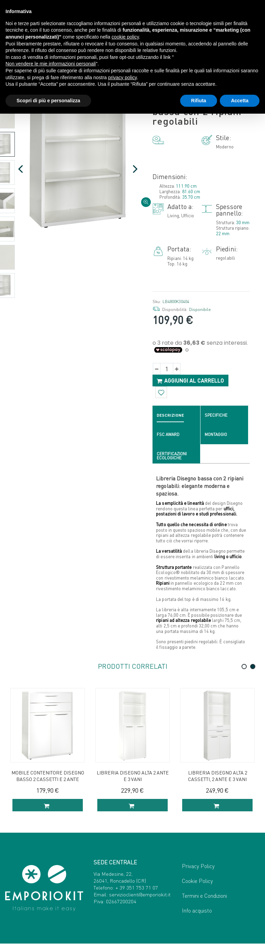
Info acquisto (197, 913)
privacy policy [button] (122, 77)
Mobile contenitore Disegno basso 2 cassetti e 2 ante (47, 777)
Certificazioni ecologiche (172, 457)
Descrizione (170, 416)
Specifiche (216, 416)
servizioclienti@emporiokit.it (139, 898)
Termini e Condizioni (204, 899)
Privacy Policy (198, 869)
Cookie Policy (197, 884)
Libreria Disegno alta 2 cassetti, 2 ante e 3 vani (217, 777)
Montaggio (216, 435)
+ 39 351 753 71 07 (137, 891)
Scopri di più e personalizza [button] (48, 100)
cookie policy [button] (125, 37)
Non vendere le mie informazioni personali (51, 63)
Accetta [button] (239, 100)
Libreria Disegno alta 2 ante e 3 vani (133, 777)
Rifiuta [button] (198, 100)
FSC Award (168, 435)
